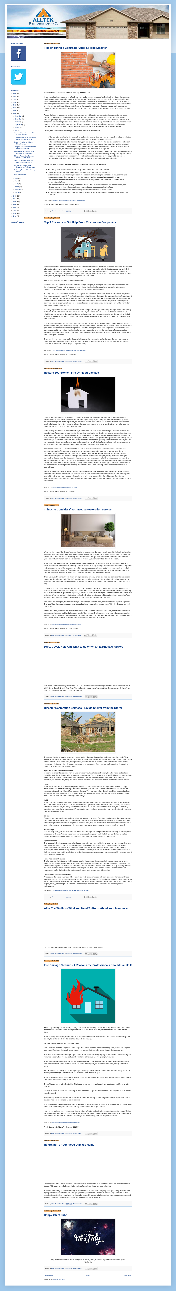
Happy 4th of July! (55, 1215)
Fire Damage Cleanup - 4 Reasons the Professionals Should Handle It (88, 965)
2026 (15, 93)
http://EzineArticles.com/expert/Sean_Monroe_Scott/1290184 (68, 200)
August (17, 127)
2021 (15, 108)
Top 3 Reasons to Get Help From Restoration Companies (80, 222)
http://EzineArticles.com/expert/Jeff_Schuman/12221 (66, 1122)
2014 (15, 207)
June (16, 178)
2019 (15, 113)
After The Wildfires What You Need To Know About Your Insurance (86, 908)
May (16, 181)
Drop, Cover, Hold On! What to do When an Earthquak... (24, 152)
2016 (15, 202)
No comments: (77, 211)
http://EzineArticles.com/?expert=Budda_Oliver (64, 487)
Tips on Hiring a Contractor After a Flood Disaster (75, 47)
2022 (15, 105)
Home (88, 1275)
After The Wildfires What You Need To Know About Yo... (23, 161)
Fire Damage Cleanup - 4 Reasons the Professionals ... (24, 166)
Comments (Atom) (59, 1279)
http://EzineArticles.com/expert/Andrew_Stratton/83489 (69, 350)
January (17, 192)
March (17, 186)
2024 (15, 99)
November (18, 119)
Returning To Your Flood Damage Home (69, 1144)
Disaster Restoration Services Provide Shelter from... (24, 156)
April (16, 184)
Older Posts (127, 1275)
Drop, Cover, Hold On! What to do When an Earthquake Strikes (83, 646)
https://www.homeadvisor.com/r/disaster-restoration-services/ (71, 890)
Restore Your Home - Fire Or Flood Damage (71, 372)
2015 (15, 204)
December (18, 116)
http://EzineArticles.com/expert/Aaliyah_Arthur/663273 (66, 624)
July (16, 130)
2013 (15, 210)
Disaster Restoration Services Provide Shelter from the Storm (83, 707)
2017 (15, 199)
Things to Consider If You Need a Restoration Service (77, 509)
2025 (15, 96)
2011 (15, 216)
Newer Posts (49, 1275)
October (17, 122)
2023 (15, 102)
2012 (15, 213)
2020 (15, 110)
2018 (15, 196)
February (18, 189)
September (18, 125)
